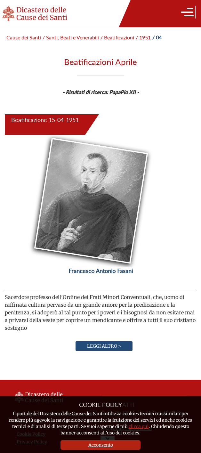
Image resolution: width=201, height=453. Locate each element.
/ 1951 (143, 37)
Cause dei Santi (23, 37)
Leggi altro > (104, 346)
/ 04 (157, 37)
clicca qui (139, 426)
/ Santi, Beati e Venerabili (71, 37)
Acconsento (100, 445)
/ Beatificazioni (117, 37)
